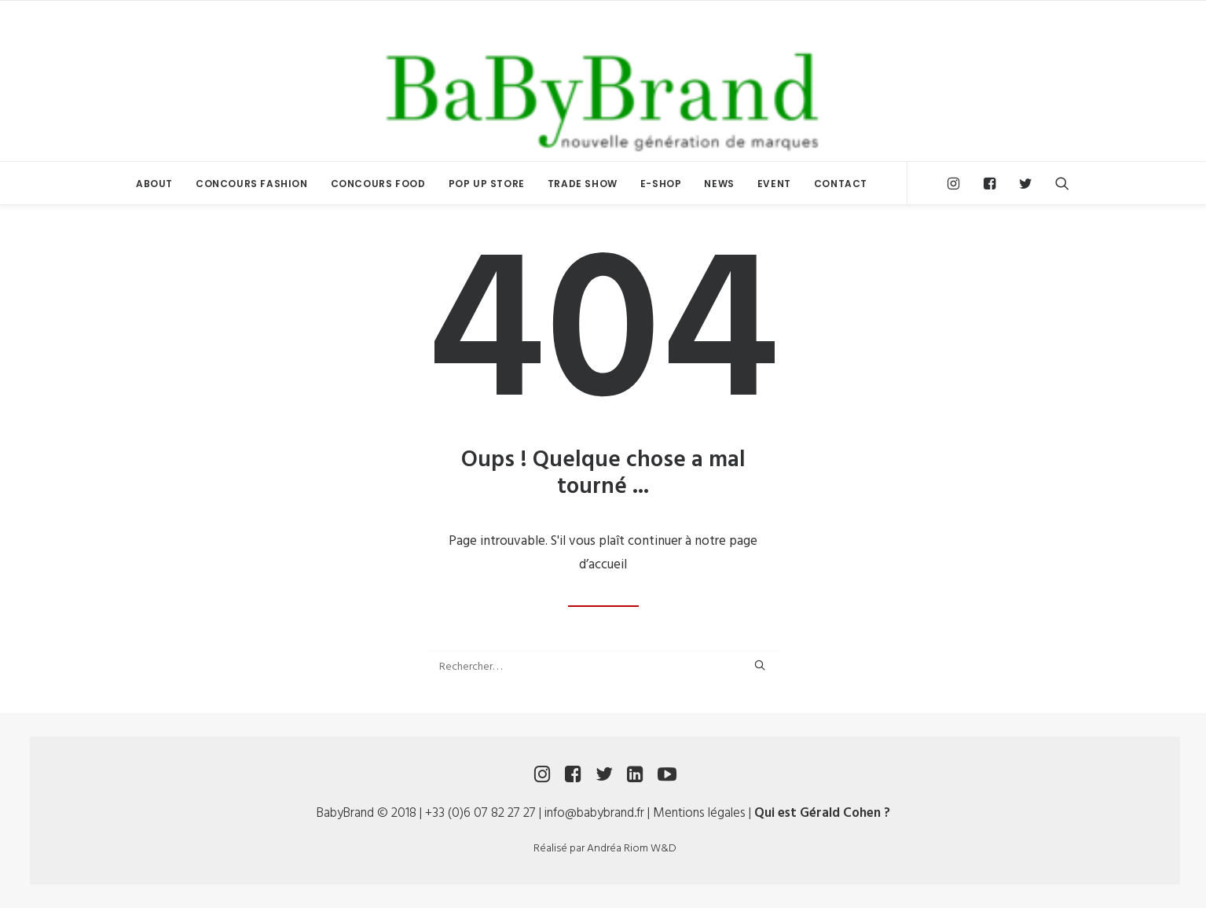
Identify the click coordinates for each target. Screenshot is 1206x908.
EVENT (774, 183)
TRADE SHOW (583, 183)
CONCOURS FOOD (378, 183)
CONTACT (840, 183)
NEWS (719, 183)
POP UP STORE (487, 183)
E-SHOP (661, 183)
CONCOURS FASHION (252, 183)
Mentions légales (699, 813)
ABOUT (154, 183)
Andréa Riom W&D (631, 849)
